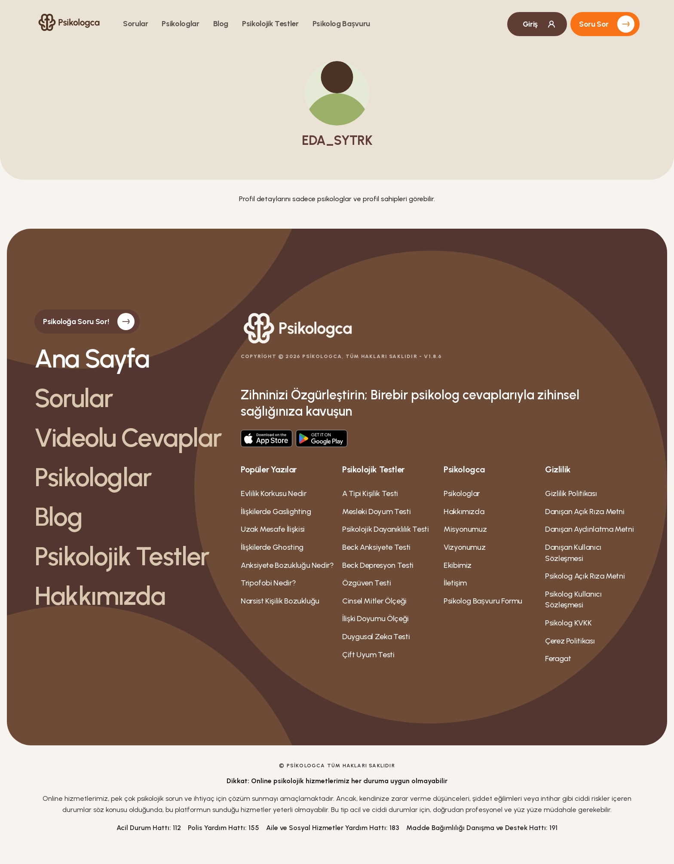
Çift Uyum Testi (368, 654)
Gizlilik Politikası (571, 493)
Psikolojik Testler (270, 23)
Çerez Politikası (569, 641)
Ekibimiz (458, 565)
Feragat (558, 658)
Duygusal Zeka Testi (376, 636)
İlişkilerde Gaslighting (276, 511)
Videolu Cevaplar (127, 437)
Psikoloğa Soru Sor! (89, 321)
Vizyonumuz (464, 547)
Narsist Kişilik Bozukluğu (280, 601)
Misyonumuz (465, 529)
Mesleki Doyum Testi (376, 511)
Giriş (540, 24)
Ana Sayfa (91, 358)
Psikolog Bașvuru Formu (483, 601)
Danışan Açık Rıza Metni (585, 511)
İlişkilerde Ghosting (272, 547)
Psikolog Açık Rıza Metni (585, 576)
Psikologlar (180, 23)
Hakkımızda (99, 595)
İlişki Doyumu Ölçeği (375, 618)
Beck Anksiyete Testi (376, 547)
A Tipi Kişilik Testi (370, 493)
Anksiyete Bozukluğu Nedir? (287, 565)
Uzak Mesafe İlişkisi (273, 529)
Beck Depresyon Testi (378, 565)
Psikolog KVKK (568, 623)
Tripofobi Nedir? (268, 583)
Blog (221, 23)
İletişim (455, 583)
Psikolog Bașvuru (341, 23)
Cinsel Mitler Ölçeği (374, 601)
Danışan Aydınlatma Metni (589, 529)
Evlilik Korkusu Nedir (273, 493)
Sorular (135, 23)
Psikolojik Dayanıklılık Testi (385, 529)
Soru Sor (606, 24)
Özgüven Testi (366, 583)
